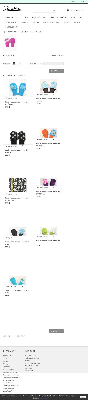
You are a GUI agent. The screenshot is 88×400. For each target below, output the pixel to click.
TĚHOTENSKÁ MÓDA (58, 17)
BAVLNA (35, 22)
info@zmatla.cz (30, 371)
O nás (5, 358)
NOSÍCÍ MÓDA (76, 17)
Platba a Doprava (51, 22)
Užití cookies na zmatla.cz (11, 378)
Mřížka (14, 64)
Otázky (77, 22)
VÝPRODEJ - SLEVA (12, 17)
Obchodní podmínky (10, 372)
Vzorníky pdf (7, 391)
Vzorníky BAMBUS (9, 388)
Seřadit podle (35, 64)
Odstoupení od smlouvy (11, 375)
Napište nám (7, 356)
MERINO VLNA (10, 22)
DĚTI (26, 17)
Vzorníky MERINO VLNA (11, 386)
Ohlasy (67, 22)
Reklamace (6, 367)
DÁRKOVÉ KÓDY (11, 27)
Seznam (20, 64)
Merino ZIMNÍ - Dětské (27, 32)
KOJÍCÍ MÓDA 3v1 (39, 17)
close (83, 397)
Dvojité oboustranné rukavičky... (49, 240)
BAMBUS (24, 22)
